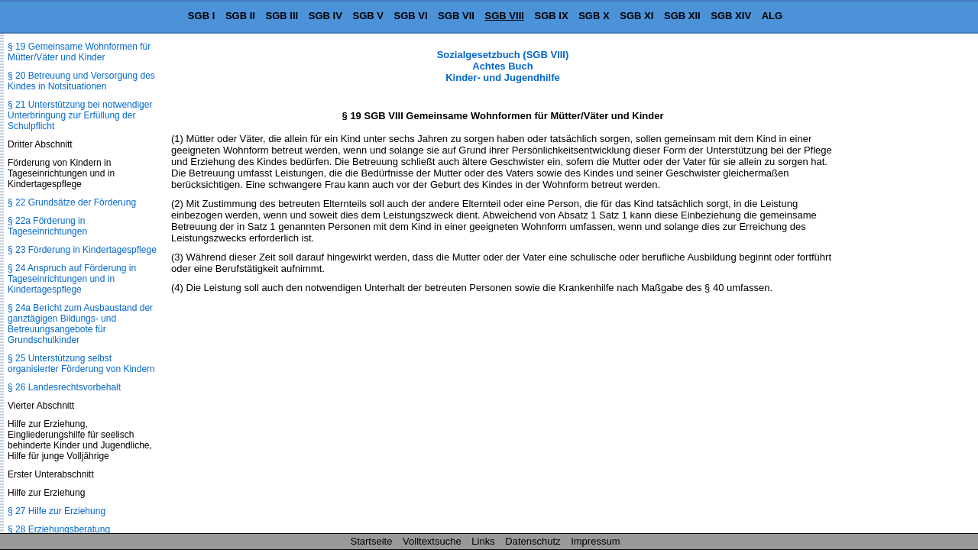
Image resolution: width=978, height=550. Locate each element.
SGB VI (411, 15)
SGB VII (456, 15)
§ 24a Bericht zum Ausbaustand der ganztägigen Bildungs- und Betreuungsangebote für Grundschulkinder (80, 323)
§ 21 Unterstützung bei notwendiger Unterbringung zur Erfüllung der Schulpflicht (80, 115)
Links (482, 541)
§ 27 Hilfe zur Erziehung (56, 511)
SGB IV (325, 15)
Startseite (372, 541)
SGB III (282, 15)
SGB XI (636, 15)
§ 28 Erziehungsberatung (59, 529)
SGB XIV (731, 15)
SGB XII (682, 15)
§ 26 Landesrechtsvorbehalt (64, 387)
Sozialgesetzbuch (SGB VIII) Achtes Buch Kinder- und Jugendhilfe (503, 66)
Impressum (595, 541)
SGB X (593, 15)
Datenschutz (532, 541)
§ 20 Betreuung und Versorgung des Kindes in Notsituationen (81, 81)
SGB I (201, 15)
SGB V (367, 15)
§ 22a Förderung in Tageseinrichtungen (47, 226)
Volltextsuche (432, 541)
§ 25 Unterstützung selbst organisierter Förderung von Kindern (81, 363)
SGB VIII (504, 15)
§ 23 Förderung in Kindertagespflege (82, 249)
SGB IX (551, 15)
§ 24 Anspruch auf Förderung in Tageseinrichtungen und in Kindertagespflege (72, 279)
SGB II (240, 15)
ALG (772, 15)
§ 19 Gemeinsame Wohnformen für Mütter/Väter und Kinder (79, 52)
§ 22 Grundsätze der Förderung (72, 202)
